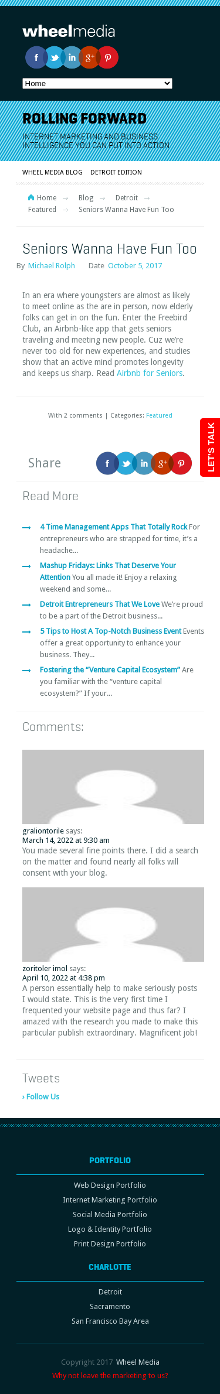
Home (46, 198)
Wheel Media (138, 1362)
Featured (42, 210)
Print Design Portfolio (110, 1243)
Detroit (127, 198)
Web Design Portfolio (110, 1185)
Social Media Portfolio (110, 1214)
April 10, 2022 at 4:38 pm (63, 977)
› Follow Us (40, 1096)
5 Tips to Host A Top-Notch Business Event (111, 631)
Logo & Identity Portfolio (110, 1229)
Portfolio (110, 1160)
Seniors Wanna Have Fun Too (109, 248)
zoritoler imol (44, 968)
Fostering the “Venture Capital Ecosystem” (111, 669)
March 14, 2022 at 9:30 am (66, 840)
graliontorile (43, 830)
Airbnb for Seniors (149, 373)
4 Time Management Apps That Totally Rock (114, 526)
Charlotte (110, 1267)
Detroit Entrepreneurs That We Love (100, 604)
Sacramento (110, 1306)
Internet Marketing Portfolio (110, 1199)
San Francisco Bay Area (110, 1321)
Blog (86, 198)
